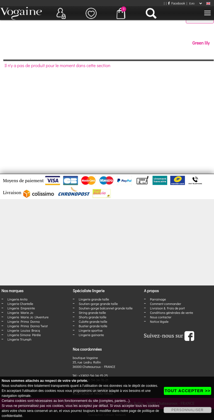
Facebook (176, 3)
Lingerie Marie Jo (20, 312)
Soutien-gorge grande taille (98, 303)
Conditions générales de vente (171, 312)
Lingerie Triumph (19, 339)
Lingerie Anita (17, 299)
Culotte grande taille (93, 321)
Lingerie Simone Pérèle (24, 335)
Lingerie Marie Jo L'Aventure (28, 317)
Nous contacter (160, 317)
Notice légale (159, 321)
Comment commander (165, 303)
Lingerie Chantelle (20, 303)
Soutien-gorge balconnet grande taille (106, 308)
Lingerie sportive (91, 330)
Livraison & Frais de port (167, 308)
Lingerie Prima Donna (24, 321)
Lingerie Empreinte (21, 308)
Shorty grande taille (92, 317)
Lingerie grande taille (94, 299)
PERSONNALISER (187, 410)
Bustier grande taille (93, 326)
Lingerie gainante (91, 335)
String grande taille (92, 312)
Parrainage (158, 299)
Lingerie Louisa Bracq (24, 330)
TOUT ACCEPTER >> (187, 390)
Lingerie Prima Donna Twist (28, 326)
